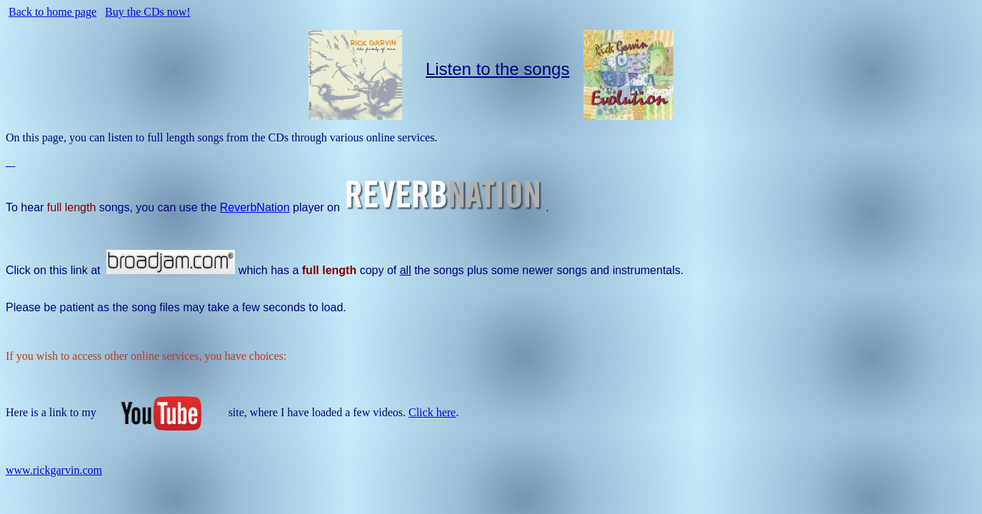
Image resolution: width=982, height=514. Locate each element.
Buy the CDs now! (148, 12)
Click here (432, 412)
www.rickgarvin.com (54, 470)
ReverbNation (255, 207)
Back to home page (52, 12)
